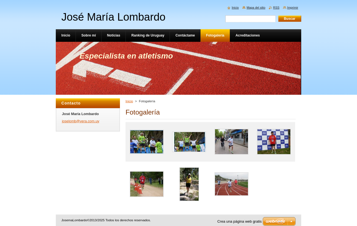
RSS (276, 7)
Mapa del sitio (256, 7)
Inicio (129, 101)
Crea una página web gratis (239, 221)
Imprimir (292, 7)
